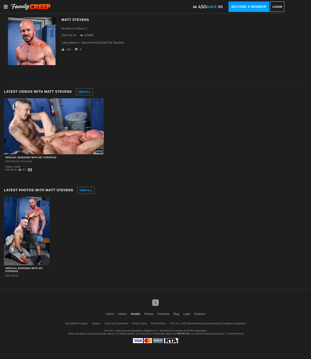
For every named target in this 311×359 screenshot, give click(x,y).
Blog (176, 314)
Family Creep (13, 167)
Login (277, 6)
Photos (148, 314)
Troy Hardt (26, 161)
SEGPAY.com (183, 333)
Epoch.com (85, 333)
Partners (199, 314)
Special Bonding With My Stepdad (102, 42)
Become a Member (248, 6)
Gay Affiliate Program (76, 323)
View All (84, 91)
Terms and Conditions (116, 323)
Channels (163, 314)
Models (135, 314)
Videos (122, 314)
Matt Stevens (12, 161)
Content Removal (235, 333)
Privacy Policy (139, 323)
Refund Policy (158, 323)
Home (110, 314)
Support (96, 323)
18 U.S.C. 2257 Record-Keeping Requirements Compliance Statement (208, 323)
